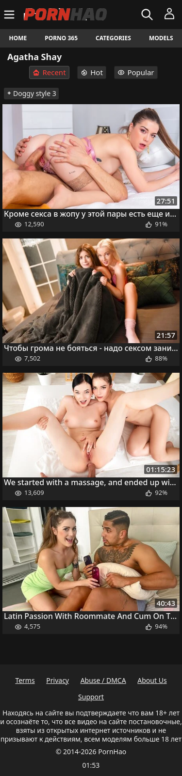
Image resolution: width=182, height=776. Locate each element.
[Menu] (10, 14)
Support (91, 696)
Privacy (57, 680)
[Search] (148, 14)
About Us (151, 680)
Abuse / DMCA (103, 680)
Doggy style (31, 93)
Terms (24, 680)
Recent (49, 72)
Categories (113, 38)
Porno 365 (61, 38)
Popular (135, 72)
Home (18, 38)
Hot (92, 72)
